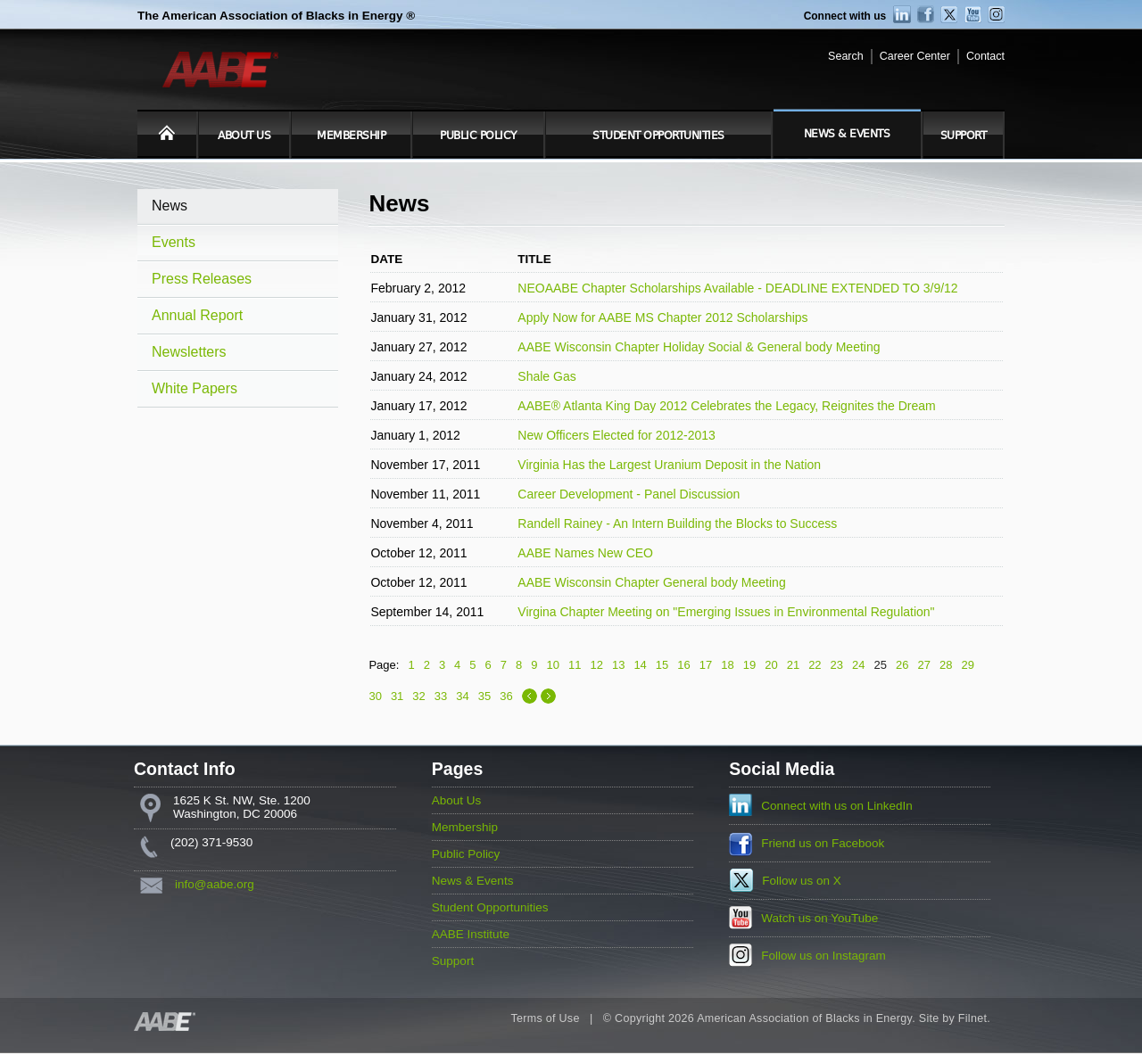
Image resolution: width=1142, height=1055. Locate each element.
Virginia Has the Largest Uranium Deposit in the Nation (669, 464)
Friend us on (822, 843)
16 (683, 665)
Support (963, 135)
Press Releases (202, 278)
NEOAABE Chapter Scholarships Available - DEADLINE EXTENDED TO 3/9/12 (737, 288)
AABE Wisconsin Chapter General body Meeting (651, 582)
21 (793, 665)
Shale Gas (546, 376)
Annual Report (197, 315)
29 (967, 665)
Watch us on (819, 918)
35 (484, 696)
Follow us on (801, 880)
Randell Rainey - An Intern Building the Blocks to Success (677, 523)
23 (837, 665)
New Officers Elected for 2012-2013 (616, 435)
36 (506, 696)
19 (749, 665)
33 (440, 696)
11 (574, 665)
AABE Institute (470, 934)
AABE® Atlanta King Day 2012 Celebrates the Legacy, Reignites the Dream (726, 406)
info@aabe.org (214, 884)
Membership (351, 135)
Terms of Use (544, 1018)
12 (596, 665)
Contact (985, 56)
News (169, 205)
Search (846, 56)
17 (705, 665)
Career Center (915, 56)
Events (173, 242)
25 (880, 665)
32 (418, 696)
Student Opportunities (658, 135)
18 (727, 665)
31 (397, 696)
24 (858, 665)
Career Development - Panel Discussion (628, 494)
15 (662, 665)
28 (945, 665)
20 (771, 665)
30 (374, 696)
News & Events (847, 134)
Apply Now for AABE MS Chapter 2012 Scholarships (662, 317)
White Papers (194, 388)
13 (618, 665)
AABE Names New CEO (585, 553)
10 (553, 665)
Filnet (972, 1018)
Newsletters (189, 351)
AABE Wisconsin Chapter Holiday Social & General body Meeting (698, 347)
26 (902, 665)
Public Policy (478, 135)
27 (923, 665)
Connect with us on (837, 805)
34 (462, 696)
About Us (244, 135)
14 (639, 665)
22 (814, 665)
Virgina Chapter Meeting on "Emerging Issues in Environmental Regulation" (725, 612)
